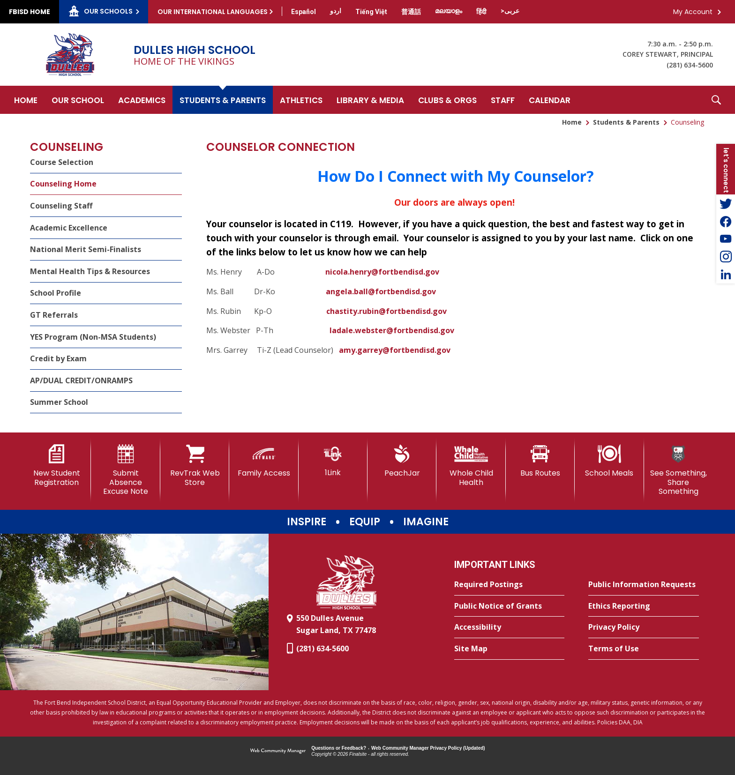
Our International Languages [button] (213, 11)
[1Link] (333, 461)
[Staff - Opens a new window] (503, 100)
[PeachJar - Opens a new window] (402, 461)
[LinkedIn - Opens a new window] (725, 274)
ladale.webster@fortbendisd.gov (392, 330)
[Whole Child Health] (471, 465)
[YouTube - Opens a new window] (725, 239)
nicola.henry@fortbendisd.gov (382, 272)
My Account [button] (692, 11)
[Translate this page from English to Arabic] (510, 11)
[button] (716, 100)
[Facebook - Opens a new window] (725, 221)
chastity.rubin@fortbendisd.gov (386, 311)
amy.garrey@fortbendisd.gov (394, 350)
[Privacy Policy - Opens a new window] (644, 627)
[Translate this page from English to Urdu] (335, 11)
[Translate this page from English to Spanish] (303, 12)
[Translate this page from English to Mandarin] (411, 12)
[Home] (26, 100)
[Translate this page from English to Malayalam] (448, 11)
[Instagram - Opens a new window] (725, 256)
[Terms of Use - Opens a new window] (644, 649)
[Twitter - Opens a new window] (725, 203)
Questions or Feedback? (338, 748)
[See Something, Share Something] (678, 470)
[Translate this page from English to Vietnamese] (371, 12)
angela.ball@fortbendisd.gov (381, 291)
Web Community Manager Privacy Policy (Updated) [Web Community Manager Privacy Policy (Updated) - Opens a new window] (428, 748)
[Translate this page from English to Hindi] (481, 12)
